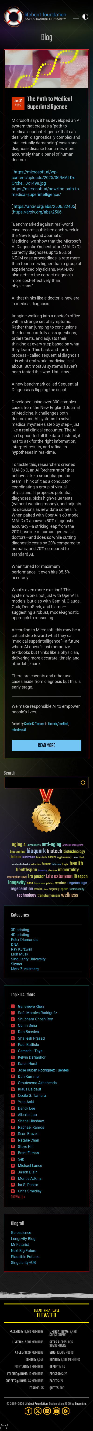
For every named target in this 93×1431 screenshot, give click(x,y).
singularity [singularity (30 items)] (54, 889)
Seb (21, 1159)
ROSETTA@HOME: (16, 1381)
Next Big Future (23, 1250)
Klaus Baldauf (29, 1089)
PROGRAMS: (56, 1374)
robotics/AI (19, 730)
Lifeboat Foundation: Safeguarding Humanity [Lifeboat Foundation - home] (35, 17)
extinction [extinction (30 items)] (36, 864)
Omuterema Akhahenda (37, 1083)
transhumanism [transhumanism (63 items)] (49, 895)
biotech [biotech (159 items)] (54, 851)
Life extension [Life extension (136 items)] (59, 876)
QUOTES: (54, 1388)
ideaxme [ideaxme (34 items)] (52, 871)
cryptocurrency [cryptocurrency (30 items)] (64, 857)
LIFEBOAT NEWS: (59, 1332)
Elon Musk (19, 954)
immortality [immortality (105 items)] (68, 870)
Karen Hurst (27, 1063)
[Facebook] (28, 1411)
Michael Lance (30, 1165)
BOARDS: (54, 1360)
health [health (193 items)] (76, 863)
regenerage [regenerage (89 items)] (77, 883)
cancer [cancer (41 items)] (52, 857)
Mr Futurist (20, 1244)
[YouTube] (56, 1411)
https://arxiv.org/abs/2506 (37, 212)
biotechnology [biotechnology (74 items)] (74, 851)
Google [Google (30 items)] (65, 864)
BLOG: (52, 1353)
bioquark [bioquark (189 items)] (36, 851)
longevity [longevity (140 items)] (17, 883)
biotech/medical (58, 724)
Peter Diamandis (24, 939)
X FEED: (19, 1353)
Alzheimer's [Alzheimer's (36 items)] (34, 845)
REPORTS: (55, 1367)
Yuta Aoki (26, 1102)
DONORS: (30, 1360)
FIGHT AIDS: (21, 1367)
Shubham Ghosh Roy (35, 1019)
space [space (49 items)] (64, 889)
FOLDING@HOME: (17, 1374)
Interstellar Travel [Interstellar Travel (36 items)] (17, 877)
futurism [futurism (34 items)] (56, 864)
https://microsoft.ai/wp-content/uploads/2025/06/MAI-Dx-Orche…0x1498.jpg (44, 177)
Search (83, 782)
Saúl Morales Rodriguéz (37, 1013)
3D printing (20, 930)
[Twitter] (37, 1411)
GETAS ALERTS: (58, 1342)
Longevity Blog (23, 1238)
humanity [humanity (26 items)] (42, 870)
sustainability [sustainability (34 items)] (76, 889)
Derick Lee (26, 1108)
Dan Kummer (29, 1076)
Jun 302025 (18, 103)
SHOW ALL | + (18, 1197)
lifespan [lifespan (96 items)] (81, 876)
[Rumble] (65, 1411)
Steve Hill (25, 1146)
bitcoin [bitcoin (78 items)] (16, 857)
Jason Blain (28, 1172)
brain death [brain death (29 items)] (41, 857)
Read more (46, 745)
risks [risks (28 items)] (46, 889)
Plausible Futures (25, 1257)
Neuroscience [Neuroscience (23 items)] (39, 884)
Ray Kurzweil (21, 949)
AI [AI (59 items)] (25, 845)
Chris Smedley (29, 1191)
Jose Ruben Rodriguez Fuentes (43, 1070)
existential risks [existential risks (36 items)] (21, 864)
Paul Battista (28, 1044)
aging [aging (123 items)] (17, 845)
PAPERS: (54, 1381)
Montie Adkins (29, 1178)
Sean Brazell (28, 1133)
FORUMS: (34, 1388)
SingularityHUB (23, 1262)
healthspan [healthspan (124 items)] (26, 870)
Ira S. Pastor (28, 1185)
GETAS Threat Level (46, 1314)
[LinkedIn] (47, 1411)
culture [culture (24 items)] (75, 857)
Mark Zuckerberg (25, 969)
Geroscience (21, 1232)
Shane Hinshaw (31, 1121)
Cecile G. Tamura (34, 724)
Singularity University (28, 959)
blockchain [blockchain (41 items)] (28, 857)
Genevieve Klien (31, 1006)
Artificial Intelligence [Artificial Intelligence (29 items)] (72, 845)
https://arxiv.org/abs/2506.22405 (44, 206)
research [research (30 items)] (38, 889)
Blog (46, 38)
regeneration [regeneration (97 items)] (22, 889)
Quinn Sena (27, 1025)
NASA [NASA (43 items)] (30, 883)
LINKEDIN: (18, 1342)
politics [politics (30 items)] (50, 883)
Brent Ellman (28, 1153)
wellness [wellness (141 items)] (69, 895)
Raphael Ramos (31, 1127)
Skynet (16, 964)
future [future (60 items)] (46, 864)
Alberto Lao (27, 1115)
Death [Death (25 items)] (81, 857)
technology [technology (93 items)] (26, 895)
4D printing (20, 935)
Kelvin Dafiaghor (31, 1057)
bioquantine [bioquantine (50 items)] (17, 852)
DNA (14, 944)
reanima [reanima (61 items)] (60, 883)
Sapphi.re (80, 1404)
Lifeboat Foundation (36, 1404)
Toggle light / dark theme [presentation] (85, 17)
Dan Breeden (28, 1032)
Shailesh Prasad (31, 1038)
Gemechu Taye (30, 1051)
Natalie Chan (28, 1140)
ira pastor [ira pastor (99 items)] (36, 876)
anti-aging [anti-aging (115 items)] (51, 845)
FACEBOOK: (16, 1332)
